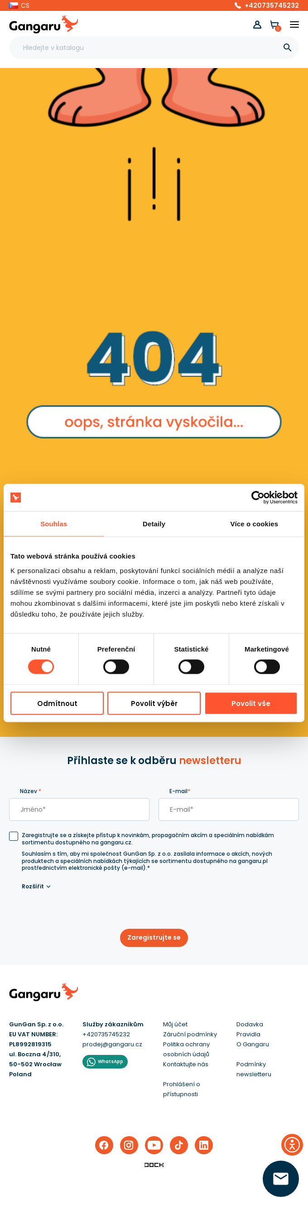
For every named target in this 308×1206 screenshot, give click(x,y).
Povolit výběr (154, 703)
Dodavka (249, 1024)
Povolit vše (250, 703)
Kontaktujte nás (185, 1064)
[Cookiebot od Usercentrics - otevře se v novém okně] (258, 498)
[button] (19, 5)
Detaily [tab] (154, 524)
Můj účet (175, 1024)
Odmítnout (57, 703)
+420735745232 (272, 5)
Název (30, 791)
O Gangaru (252, 1044)
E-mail (179, 791)
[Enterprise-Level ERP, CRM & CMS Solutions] (154, 1164)
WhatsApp (110, 1061)
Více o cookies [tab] (255, 524)
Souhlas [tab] (53, 524)
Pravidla (248, 1034)
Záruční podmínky (190, 1034)
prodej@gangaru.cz (112, 1044)
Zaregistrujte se (154, 937)
